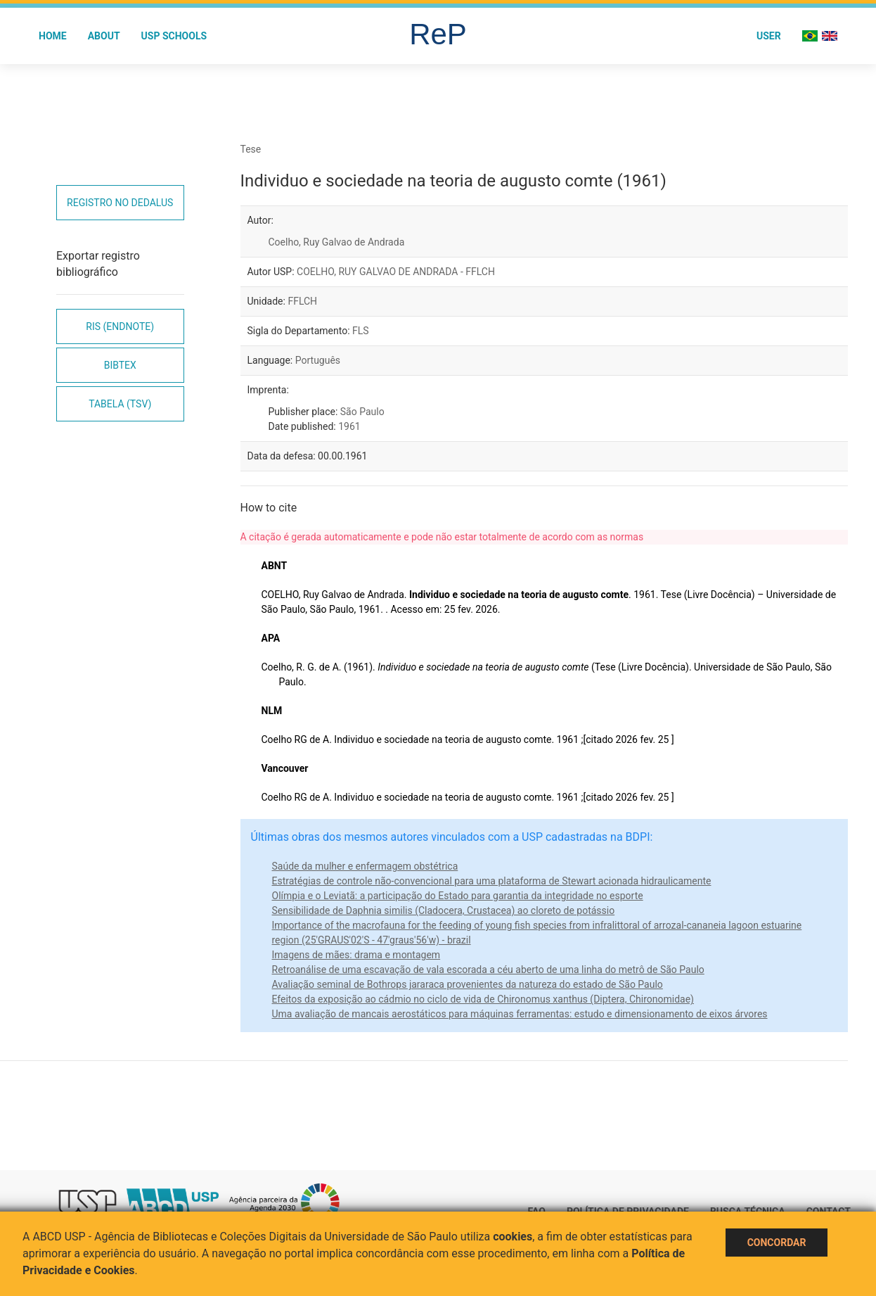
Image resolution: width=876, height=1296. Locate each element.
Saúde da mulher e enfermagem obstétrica (365, 866)
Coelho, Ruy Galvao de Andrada (337, 242)
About (104, 36)
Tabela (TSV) (120, 403)
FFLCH (302, 301)
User (768, 36)
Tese (251, 149)
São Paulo (362, 411)
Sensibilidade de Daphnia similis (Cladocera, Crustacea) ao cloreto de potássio (443, 910)
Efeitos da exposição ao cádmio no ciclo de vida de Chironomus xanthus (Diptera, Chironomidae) (483, 999)
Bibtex (120, 365)
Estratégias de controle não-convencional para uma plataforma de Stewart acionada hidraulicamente (491, 881)
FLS (360, 330)
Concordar (776, 1242)
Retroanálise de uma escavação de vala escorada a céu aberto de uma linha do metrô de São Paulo (488, 969)
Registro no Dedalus (120, 202)
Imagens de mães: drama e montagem (356, 954)
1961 (349, 426)
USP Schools (174, 36)
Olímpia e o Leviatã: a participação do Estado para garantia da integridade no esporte (457, 895)
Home (53, 36)
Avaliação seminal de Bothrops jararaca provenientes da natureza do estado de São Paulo (467, 984)
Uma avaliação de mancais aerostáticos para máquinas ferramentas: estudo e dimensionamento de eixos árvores (520, 1013)
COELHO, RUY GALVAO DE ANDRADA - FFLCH (396, 271)
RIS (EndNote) (120, 326)
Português (317, 360)
